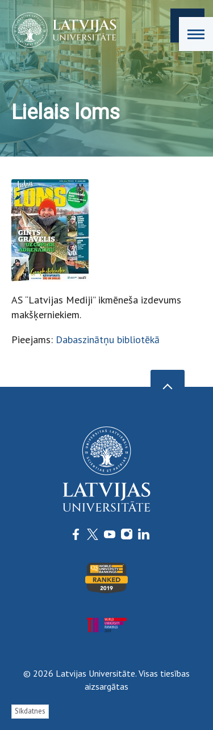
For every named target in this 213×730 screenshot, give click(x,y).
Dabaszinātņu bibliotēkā (108, 339)
